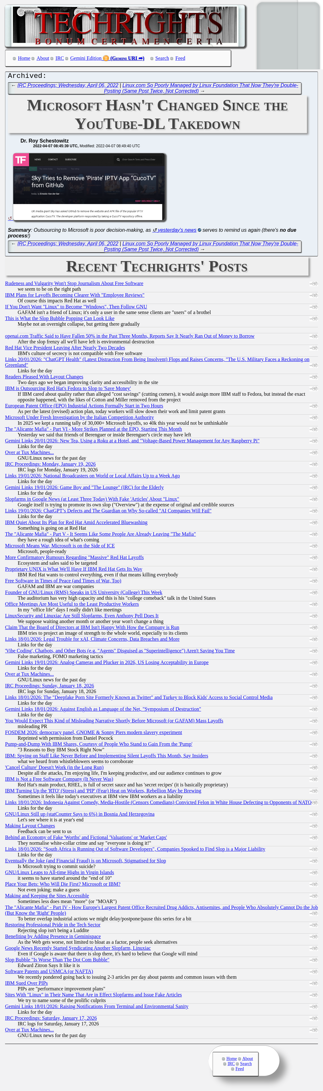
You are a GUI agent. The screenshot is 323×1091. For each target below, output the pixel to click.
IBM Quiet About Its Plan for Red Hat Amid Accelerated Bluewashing (76, 524)
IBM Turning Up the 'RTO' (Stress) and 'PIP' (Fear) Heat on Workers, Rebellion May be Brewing (103, 792)
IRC (60, 58)
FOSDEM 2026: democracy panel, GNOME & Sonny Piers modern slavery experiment (93, 734)
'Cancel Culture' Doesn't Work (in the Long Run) (54, 769)
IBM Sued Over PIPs (26, 984)
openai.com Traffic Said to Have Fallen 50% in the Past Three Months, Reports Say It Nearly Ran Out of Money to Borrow (130, 337)
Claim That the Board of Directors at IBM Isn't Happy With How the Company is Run (92, 629)
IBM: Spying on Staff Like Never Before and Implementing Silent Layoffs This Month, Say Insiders (106, 757)
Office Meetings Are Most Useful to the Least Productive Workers (72, 605)
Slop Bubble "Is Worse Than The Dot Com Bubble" (57, 961)
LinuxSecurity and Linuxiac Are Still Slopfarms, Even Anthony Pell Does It (82, 617)
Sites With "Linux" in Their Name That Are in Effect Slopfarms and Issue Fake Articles (93, 996)
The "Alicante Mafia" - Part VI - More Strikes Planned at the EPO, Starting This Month (93, 430)
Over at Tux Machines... (29, 454)
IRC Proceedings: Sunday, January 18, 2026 (49, 687)
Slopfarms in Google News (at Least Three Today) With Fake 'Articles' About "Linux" (92, 500)
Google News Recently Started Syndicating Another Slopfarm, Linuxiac (78, 949)
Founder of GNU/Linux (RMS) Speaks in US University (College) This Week (83, 594)
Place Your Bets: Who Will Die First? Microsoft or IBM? (62, 885)
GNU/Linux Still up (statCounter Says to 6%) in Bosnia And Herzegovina (80, 815)
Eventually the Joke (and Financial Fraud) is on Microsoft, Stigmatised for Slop (85, 862)
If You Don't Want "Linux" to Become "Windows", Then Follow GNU (76, 308)
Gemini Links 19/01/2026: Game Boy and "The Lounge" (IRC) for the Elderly (84, 489)
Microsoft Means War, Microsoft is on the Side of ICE (60, 547)
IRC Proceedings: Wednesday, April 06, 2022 (67, 87)
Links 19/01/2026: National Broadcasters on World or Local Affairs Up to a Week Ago (92, 477)
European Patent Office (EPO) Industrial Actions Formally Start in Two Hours (84, 407)
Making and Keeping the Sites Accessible (47, 897)
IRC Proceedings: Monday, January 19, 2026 (50, 465)
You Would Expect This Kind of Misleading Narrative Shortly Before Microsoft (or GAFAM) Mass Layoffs (114, 722)
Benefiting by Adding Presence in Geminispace (53, 938)
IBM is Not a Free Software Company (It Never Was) (59, 780)
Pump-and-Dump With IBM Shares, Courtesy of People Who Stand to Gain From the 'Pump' (98, 745)
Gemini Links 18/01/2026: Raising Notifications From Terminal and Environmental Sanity (96, 1008)
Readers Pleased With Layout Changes (44, 378)
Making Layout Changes (30, 827)
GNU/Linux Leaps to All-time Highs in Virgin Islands (59, 874)
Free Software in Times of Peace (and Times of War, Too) (63, 582)
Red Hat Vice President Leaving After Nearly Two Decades (65, 349)
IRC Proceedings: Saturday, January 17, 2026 (51, 1019)
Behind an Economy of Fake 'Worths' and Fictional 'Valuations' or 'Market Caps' (86, 839)
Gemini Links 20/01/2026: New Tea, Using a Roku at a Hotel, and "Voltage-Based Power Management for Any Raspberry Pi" (132, 442)
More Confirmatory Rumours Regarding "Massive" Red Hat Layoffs (74, 559)
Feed (180, 58)
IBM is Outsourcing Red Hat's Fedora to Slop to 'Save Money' (68, 390)
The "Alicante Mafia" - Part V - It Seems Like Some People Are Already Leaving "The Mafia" (100, 535)
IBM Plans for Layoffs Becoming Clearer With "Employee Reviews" (74, 296)
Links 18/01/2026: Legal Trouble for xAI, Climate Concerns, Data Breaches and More (92, 640)
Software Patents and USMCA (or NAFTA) (49, 973)
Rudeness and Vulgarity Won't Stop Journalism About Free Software (74, 285)
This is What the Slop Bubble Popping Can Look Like (60, 320)
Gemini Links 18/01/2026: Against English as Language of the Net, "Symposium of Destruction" (103, 710)
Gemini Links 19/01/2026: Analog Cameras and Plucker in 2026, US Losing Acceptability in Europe (106, 664)
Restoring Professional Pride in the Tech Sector (53, 926)
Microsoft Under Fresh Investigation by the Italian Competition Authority (79, 419)
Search (162, 58)
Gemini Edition (86, 58)
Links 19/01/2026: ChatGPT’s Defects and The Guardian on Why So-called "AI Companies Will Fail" (108, 512)
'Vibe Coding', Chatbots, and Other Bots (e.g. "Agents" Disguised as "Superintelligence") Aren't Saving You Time (120, 652)
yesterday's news (177, 231)
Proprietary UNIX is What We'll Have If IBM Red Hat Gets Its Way (73, 570)
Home (24, 58)
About (43, 58)
